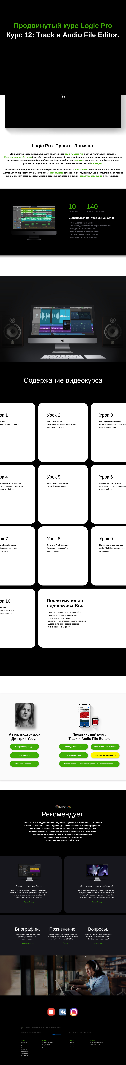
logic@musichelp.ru (56, 1034)
